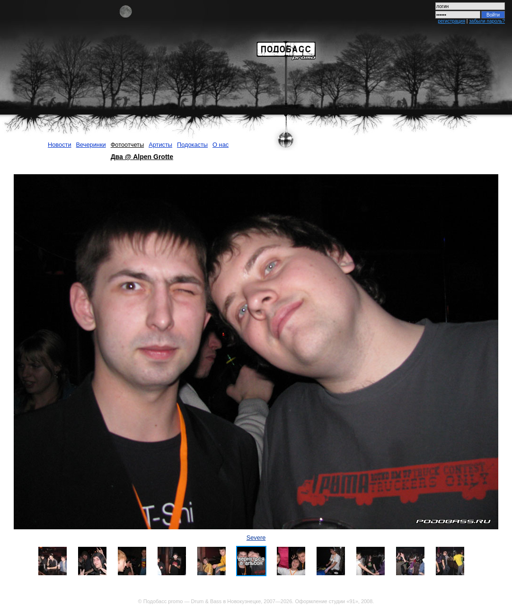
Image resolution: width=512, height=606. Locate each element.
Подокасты (192, 144)
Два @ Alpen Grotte (142, 156)
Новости (59, 144)
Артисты (160, 144)
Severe (256, 537)
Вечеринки (91, 144)
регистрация (451, 21)
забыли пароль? (487, 21)
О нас (220, 144)
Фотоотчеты (127, 144)
